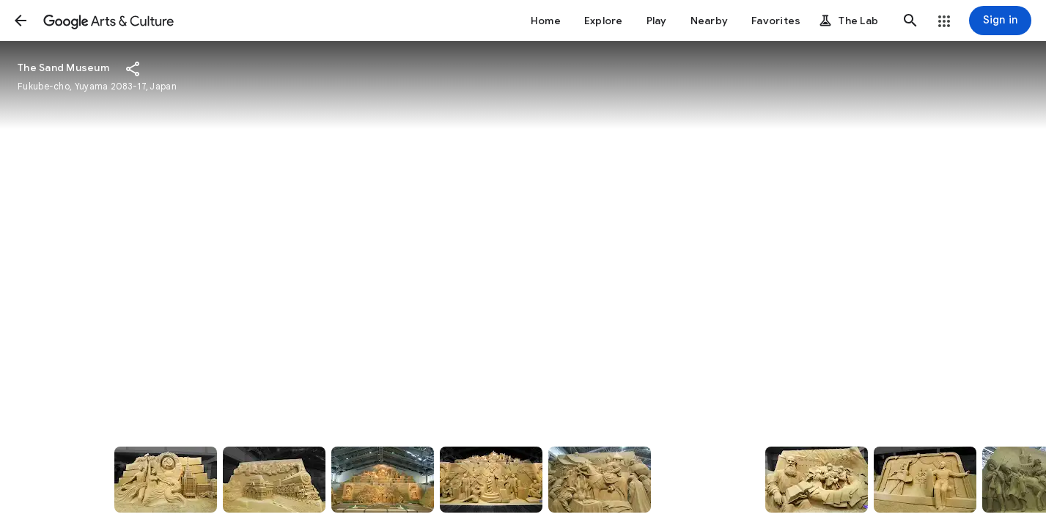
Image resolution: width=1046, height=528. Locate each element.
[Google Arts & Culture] (108, 20)
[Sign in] (1000, 20)
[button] (20, 20)
